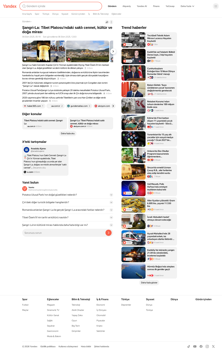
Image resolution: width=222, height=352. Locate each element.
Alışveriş (127, 6)
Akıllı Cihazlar (78, 310)
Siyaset (65, 14)
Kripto (99, 326)
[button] (67, 196)
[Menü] (216, 6)
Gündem (112, 6)
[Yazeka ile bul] (108, 233)
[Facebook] (201, 346)
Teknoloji (76, 305)
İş (89, 14)
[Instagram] (207, 346)
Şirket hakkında (101, 346)
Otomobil (101, 315)
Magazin (51, 305)
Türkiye (45, 14)
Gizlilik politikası (48, 346)
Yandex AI (142, 6)
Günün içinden (78, 14)
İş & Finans (103, 299)
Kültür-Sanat (53, 315)
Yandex (33, 346)
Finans (156, 6)
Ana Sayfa (27, 14)
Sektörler (101, 331)
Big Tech (76, 326)
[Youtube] (194, 346)
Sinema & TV (53, 310)
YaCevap (170, 6)
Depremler (126, 305)
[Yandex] (10, 6)
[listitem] (44, 123)
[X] (213, 346)
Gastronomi (52, 331)
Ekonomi (101, 305)
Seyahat (51, 326)
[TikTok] (188, 346)
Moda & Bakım (54, 336)
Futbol (25, 305)
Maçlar (25, 310)
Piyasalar (101, 320)
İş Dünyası (101, 310)
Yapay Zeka (77, 315)
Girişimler (76, 331)
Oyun (74, 320)
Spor (37, 14)
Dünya (55, 14)
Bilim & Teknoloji (101, 14)
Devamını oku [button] (39, 167)
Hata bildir (86, 346)
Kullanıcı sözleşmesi (68, 346)
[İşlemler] (111, 22)
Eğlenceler (116, 14)
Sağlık (50, 320)
